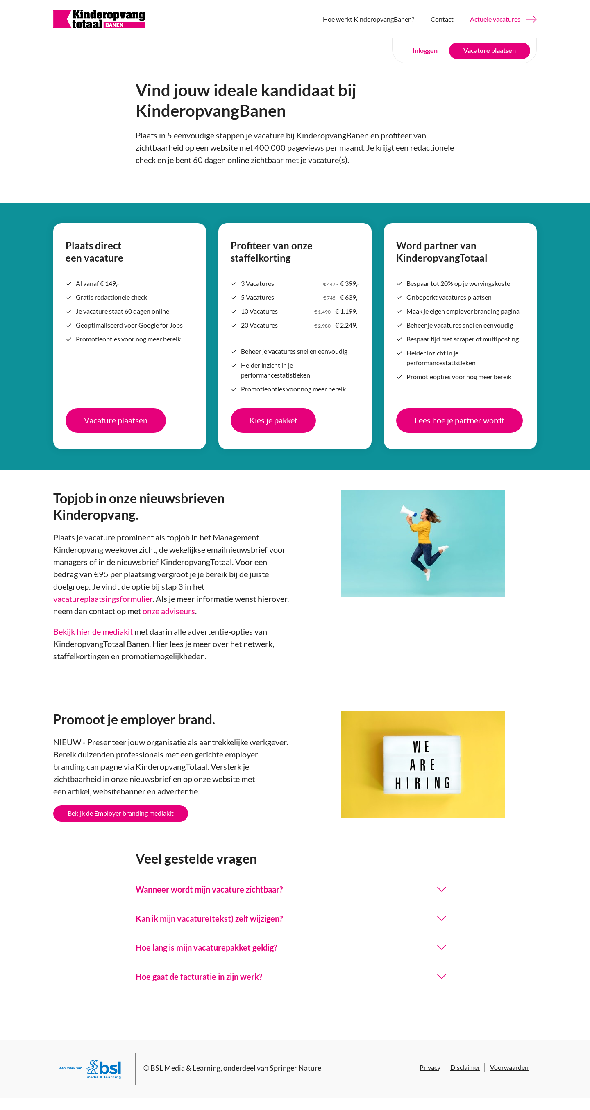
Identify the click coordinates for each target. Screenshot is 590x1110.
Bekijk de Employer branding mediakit (121, 813)
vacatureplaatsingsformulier (102, 599)
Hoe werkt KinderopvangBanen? (368, 19)
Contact (442, 19)
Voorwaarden (509, 1067)
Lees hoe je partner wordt (459, 420)
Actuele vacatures (495, 19)
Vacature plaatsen (489, 50)
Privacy (430, 1067)
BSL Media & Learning (185, 1067)
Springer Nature (295, 1067)
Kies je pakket (273, 420)
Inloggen (425, 50)
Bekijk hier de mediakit (93, 631)
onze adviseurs (169, 611)
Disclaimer (465, 1067)
